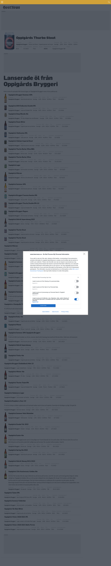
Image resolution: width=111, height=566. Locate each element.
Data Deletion (46, 311)
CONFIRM (43, 305)
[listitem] (55, 277)
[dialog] (55, 283)
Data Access (55, 311)
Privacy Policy (65, 311)
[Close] (84, 254)
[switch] (76, 281)
